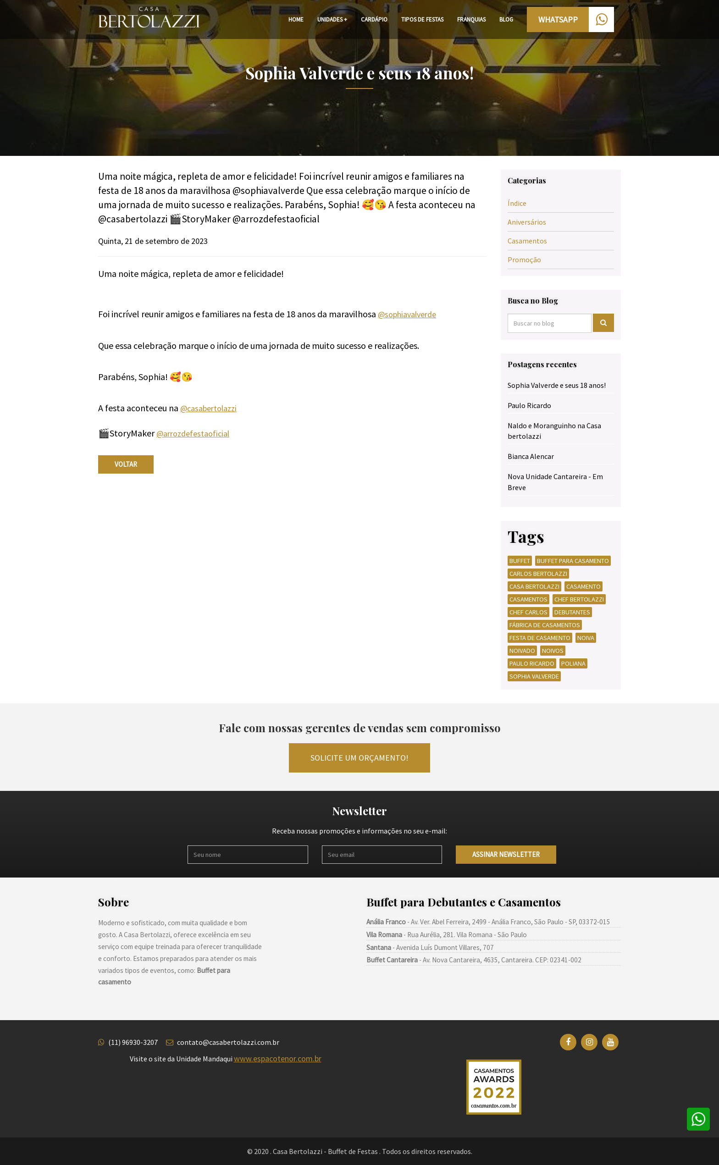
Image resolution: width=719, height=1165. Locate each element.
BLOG (506, 19)
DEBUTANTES (572, 612)
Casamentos (527, 240)
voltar (126, 464)
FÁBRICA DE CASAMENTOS (544, 625)
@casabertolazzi (208, 408)
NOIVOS (553, 650)
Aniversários (527, 221)
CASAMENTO (583, 586)
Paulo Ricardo (529, 405)
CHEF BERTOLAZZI (579, 599)
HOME (296, 19)
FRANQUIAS (471, 19)
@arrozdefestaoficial (192, 433)
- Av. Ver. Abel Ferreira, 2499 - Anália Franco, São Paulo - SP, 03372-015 (488, 921)
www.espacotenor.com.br (277, 1058)
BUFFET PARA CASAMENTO (573, 561)
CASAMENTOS (528, 599)
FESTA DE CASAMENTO (539, 638)
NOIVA (585, 638)
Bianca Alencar (531, 456)
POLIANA (573, 663)
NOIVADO (522, 650)
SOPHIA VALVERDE (534, 676)
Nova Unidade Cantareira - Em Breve (555, 481)
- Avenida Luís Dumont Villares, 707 (430, 947)
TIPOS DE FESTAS (422, 19)
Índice (517, 203)
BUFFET (519, 561)
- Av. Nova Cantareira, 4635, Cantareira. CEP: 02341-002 (473, 959)
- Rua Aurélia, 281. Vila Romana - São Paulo (446, 934)
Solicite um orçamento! (359, 757)
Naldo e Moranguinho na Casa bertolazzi (554, 431)
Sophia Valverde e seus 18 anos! (557, 385)
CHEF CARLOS (528, 612)
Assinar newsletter (506, 854)
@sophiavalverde (407, 314)
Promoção (524, 259)
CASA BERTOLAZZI (534, 586)
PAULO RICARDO (531, 663)
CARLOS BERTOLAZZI (538, 573)
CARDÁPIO (374, 19)
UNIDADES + (332, 19)
